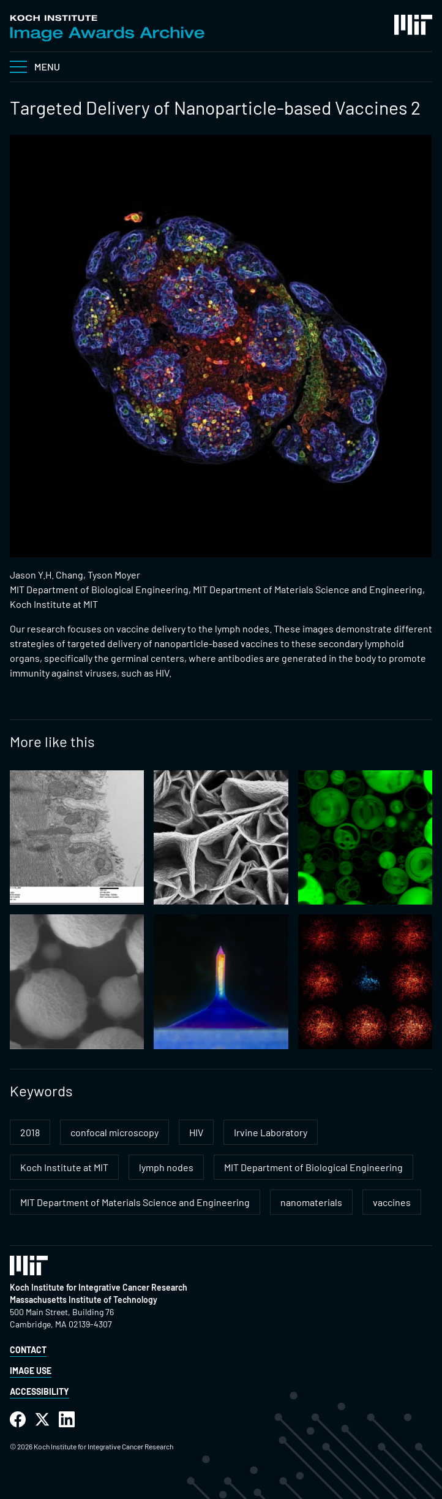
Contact (28, 1350)
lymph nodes (166, 1167)
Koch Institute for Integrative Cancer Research (98, 1287)
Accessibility (39, 1391)
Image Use (30, 1370)
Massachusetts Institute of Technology (83, 1299)
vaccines (392, 1202)
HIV (196, 1132)
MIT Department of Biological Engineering (313, 1167)
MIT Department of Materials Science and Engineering (135, 1202)
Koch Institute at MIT (64, 1167)
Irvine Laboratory (270, 1132)
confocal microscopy (114, 1132)
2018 (30, 1132)
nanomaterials (311, 1202)
